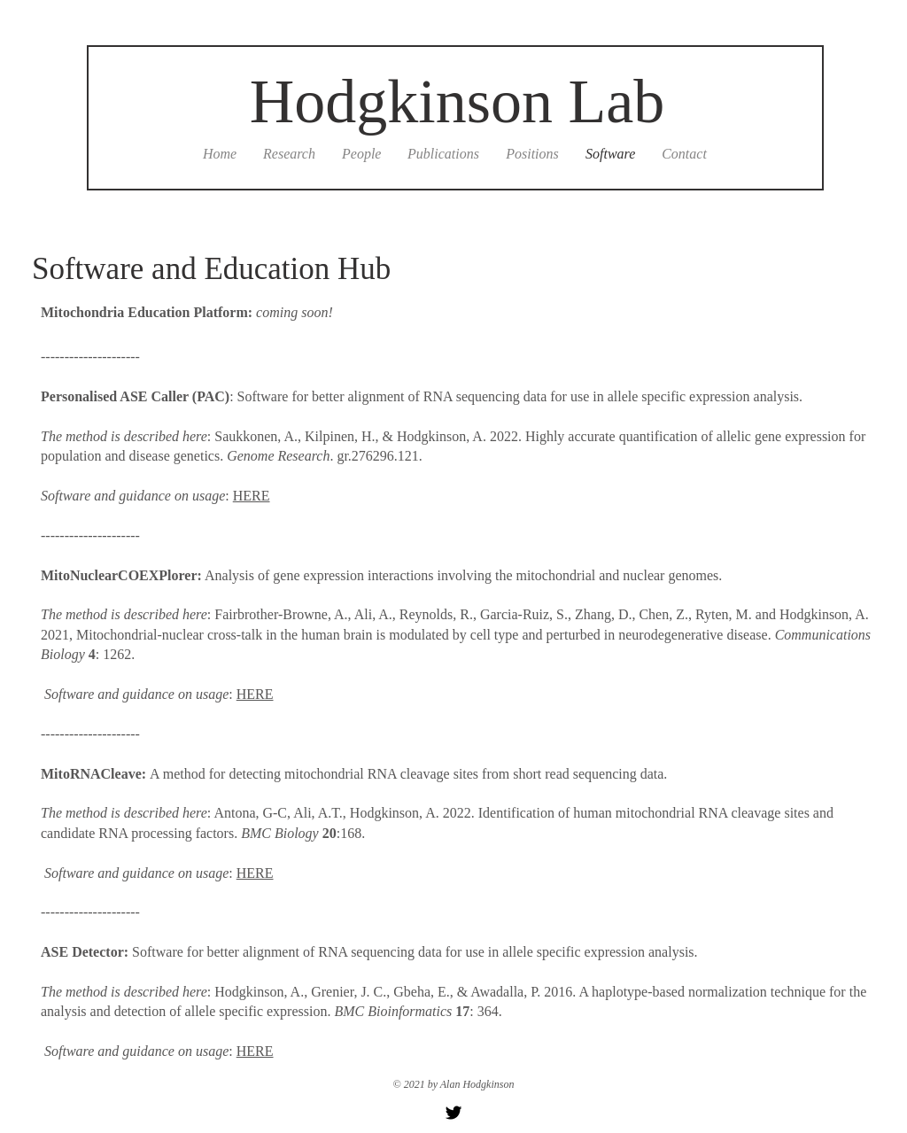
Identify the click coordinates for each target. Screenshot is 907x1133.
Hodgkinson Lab (457, 101)
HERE (251, 495)
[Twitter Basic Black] (453, 1112)
